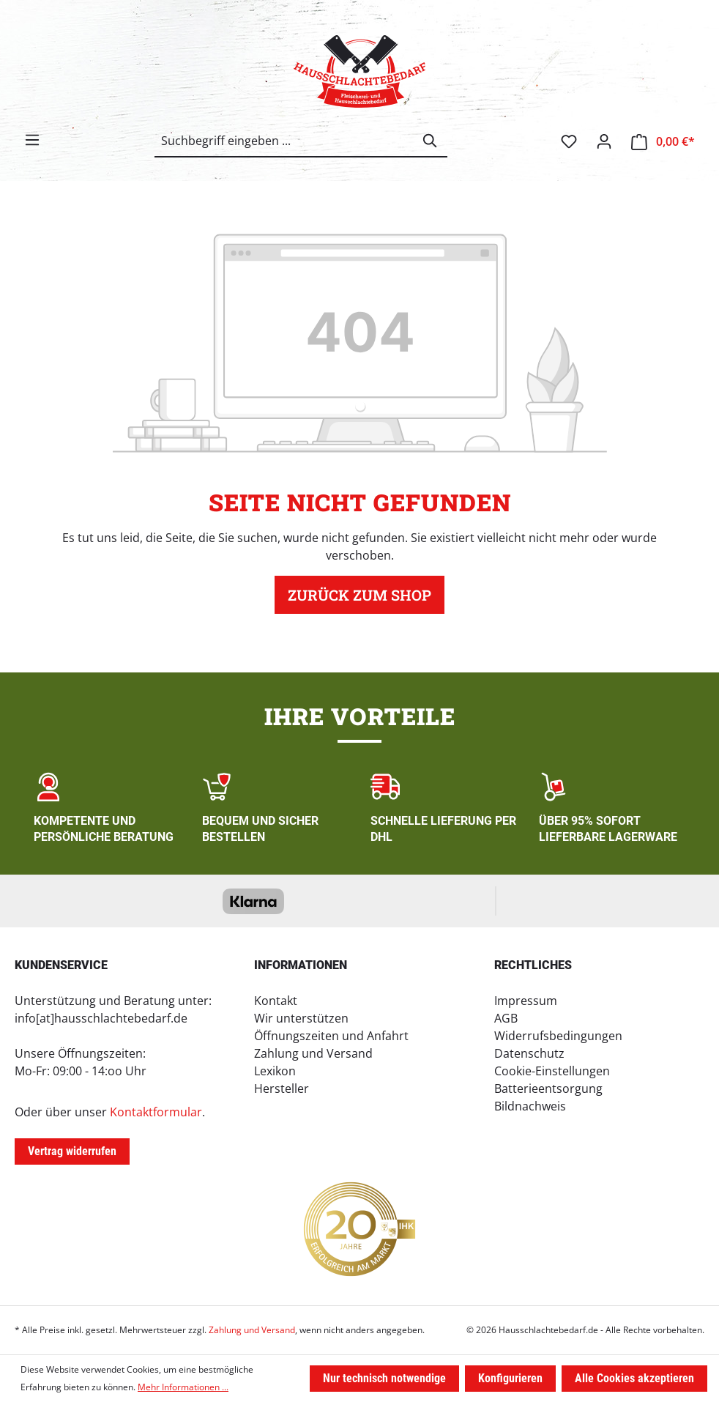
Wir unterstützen (301, 1018)
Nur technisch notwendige (384, 1378)
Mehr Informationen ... (183, 1387)
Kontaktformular (156, 1112)
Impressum (525, 1001)
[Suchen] (430, 140)
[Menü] (32, 140)
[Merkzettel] (568, 141)
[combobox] (284, 140)
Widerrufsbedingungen (558, 1036)
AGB (506, 1018)
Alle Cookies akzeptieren (634, 1378)
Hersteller (281, 1088)
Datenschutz (529, 1053)
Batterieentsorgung (548, 1088)
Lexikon (275, 1071)
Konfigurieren (510, 1378)
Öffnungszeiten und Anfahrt (331, 1036)
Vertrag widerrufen (72, 1151)
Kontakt (275, 1001)
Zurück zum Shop (359, 594)
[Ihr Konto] (604, 141)
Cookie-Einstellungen (552, 1071)
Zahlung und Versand (313, 1053)
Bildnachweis (530, 1106)
